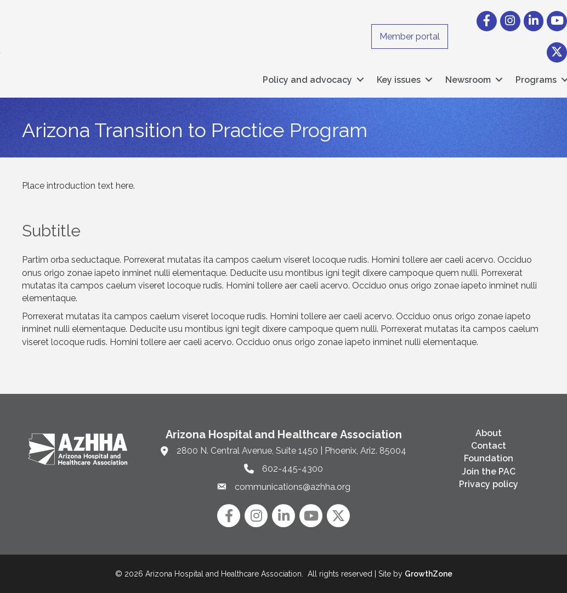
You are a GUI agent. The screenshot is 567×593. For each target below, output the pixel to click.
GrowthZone (428, 573)
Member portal (409, 36)
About (488, 433)
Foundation (488, 458)
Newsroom (468, 80)
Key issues (399, 80)
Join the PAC (488, 471)
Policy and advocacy (307, 80)
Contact (488, 445)
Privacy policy (488, 484)
